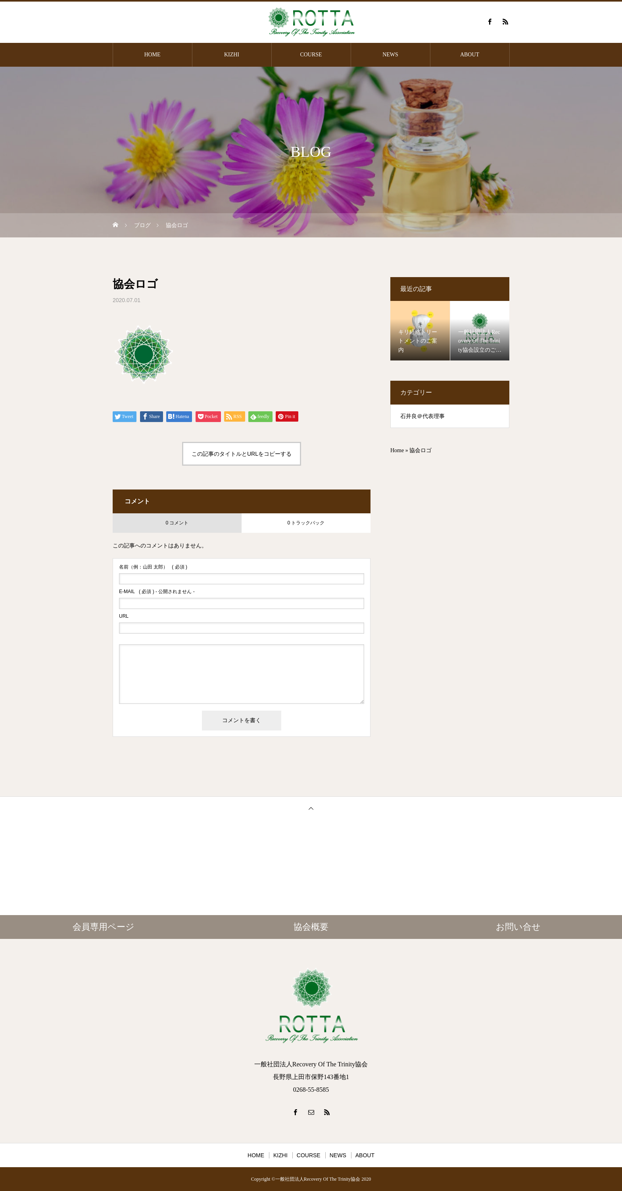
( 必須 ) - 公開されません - (157, 591)
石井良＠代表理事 (422, 416)
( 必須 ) (153, 567)
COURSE (311, 55)
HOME (152, 55)
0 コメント (176, 523)
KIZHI (231, 55)
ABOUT (469, 55)
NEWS (390, 55)
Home (397, 450)
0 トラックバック (305, 523)
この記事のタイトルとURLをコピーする (242, 454)
